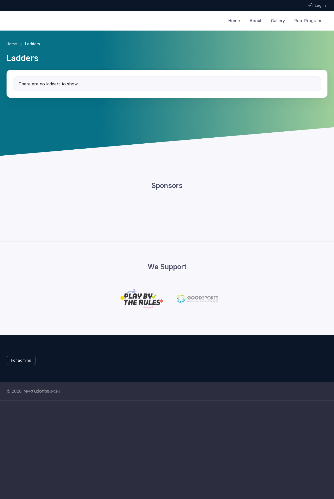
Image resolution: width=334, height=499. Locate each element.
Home (234, 20)
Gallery (278, 20)
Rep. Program (307, 20)
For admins (21, 360)
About (255, 20)
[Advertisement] (163, 449)
